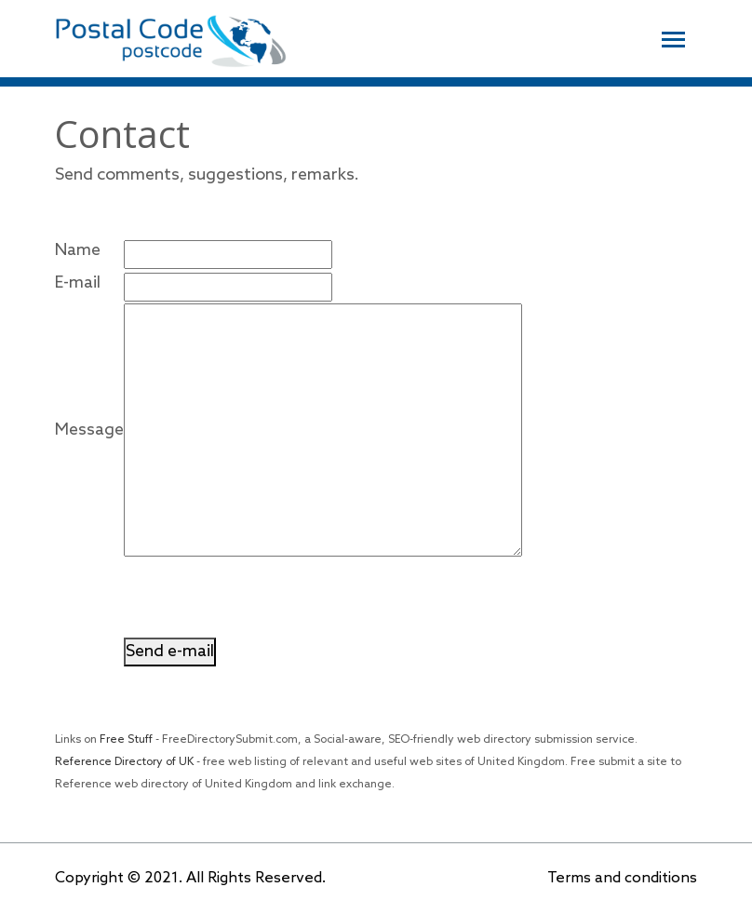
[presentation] (265, 601)
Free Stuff (126, 739)
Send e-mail (170, 651)
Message (89, 430)
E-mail (78, 283)
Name (78, 250)
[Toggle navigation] (673, 37)
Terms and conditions (622, 878)
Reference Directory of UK (124, 762)
